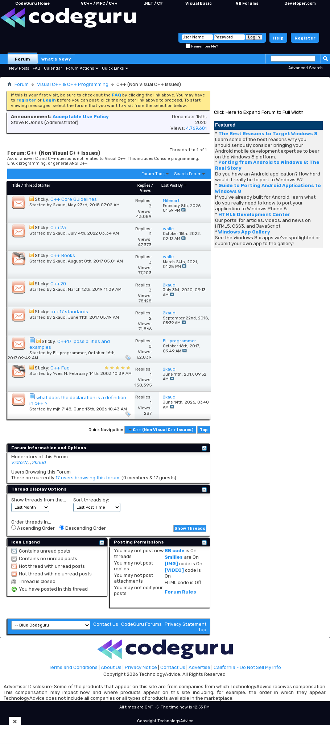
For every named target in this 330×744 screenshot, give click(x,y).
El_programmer (69, 352)
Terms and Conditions (73, 667)
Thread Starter (37, 185)
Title (16, 185)
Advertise (199, 667)
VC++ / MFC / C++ (99, 3)
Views (145, 190)
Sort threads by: (91, 500)
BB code (175, 550)
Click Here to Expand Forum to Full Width (259, 112)
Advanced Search (305, 68)
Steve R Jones (27, 122)
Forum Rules (180, 592)
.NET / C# (153, 3)
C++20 (58, 283)
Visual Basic (198, 3)
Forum (22, 59)
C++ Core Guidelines (73, 199)
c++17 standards (69, 311)
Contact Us (105, 624)
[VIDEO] (174, 570)
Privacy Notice (141, 667)
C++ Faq (60, 368)
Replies (143, 185)
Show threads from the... (38, 500)
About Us (111, 667)
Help (278, 38)
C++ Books (62, 255)
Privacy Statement (185, 624)
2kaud (59, 204)
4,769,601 (196, 128)
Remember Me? (202, 46)
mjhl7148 (62, 409)
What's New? (56, 59)
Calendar (53, 68)
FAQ (36, 68)
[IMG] (171, 563)
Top (203, 429)
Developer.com (300, 3)
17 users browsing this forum (87, 477)
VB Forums (247, 3)
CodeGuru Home (32, 3)
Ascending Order (33, 528)
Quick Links (113, 68)
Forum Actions (80, 68)
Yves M (60, 373)
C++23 (58, 227)
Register (304, 38)
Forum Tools (153, 173)
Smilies (174, 557)
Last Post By (174, 185)
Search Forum (188, 173)
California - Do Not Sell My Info (247, 667)
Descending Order (82, 528)
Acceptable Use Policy (81, 116)
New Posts (19, 68)
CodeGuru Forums (141, 624)
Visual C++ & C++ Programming (72, 84)
